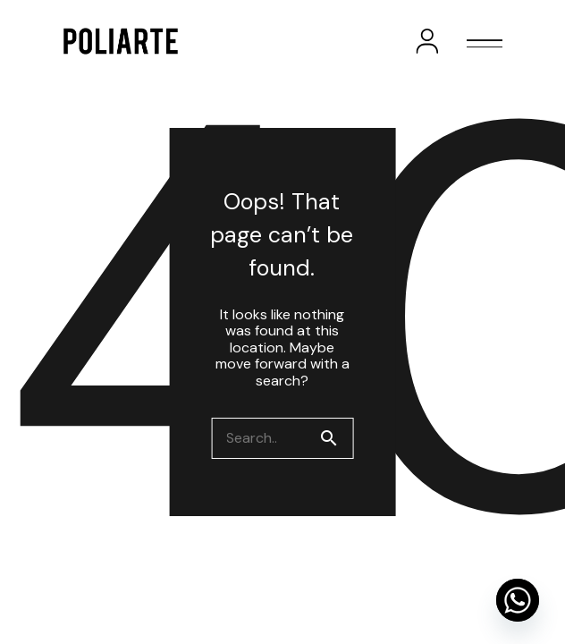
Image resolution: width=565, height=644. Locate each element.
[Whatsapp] (517, 600)
